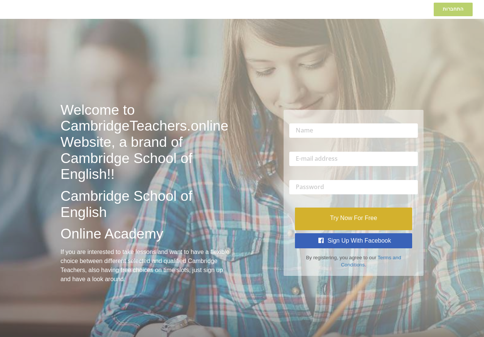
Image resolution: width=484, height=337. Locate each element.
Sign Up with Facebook (354, 240)
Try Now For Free (353, 218)
